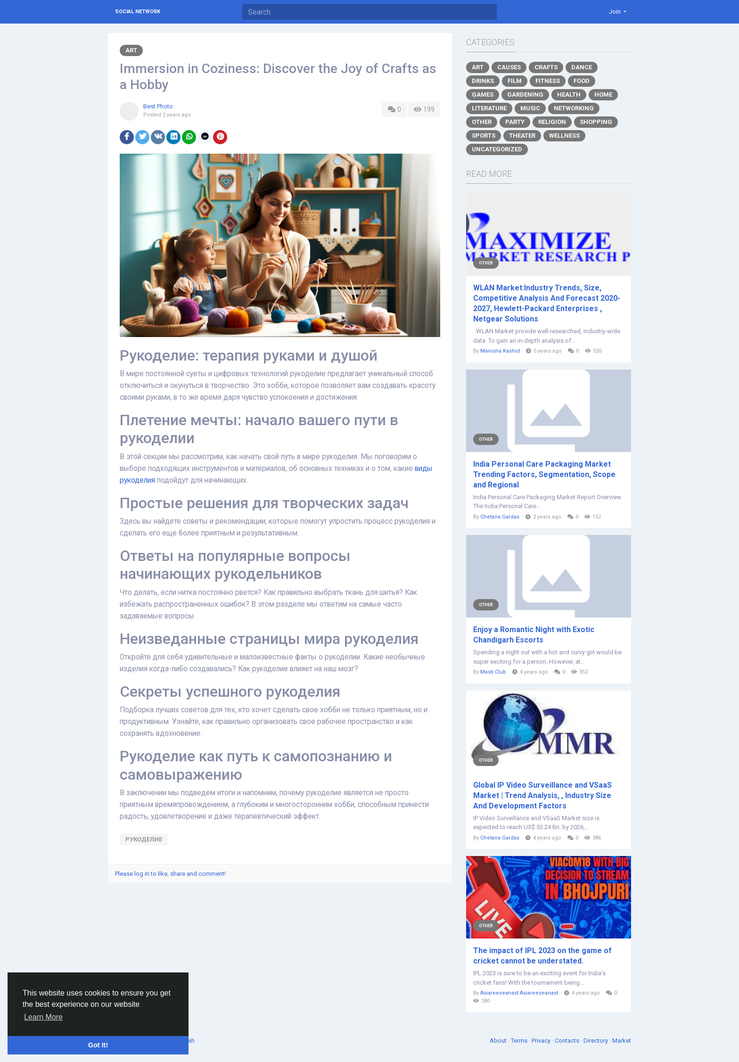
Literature (489, 108)
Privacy (542, 1040)
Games (482, 94)
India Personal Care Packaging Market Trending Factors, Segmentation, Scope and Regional (544, 474)
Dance (581, 67)
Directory (596, 1040)
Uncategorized (497, 149)
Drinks (483, 80)
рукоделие (143, 839)
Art (131, 50)
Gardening (525, 94)
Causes (509, 67)
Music (530, 108)
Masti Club (493, 672)
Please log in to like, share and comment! (170, 873)
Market (621, 1040)
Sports (483, 135)
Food (582, 80)
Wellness (564, 135)
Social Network (137, 11)
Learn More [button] (43, 1017)
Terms (520, 1040)
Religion (552, 121)
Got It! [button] (98, 1045)
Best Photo (158, 106)
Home (603, 94)
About (499, 1040)
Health (569, 94)
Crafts (546, 67)
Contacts (568, 1040)
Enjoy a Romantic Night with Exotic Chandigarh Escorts (533, 634)
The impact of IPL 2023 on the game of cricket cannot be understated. (542, 955)
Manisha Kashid (500, 351)
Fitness (547, 80)
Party (515, 121)
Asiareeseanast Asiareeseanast (519, 993)
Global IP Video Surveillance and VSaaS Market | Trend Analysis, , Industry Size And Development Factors (542, 795)
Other (482, 121)
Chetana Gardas (499, 517)
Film (515, 80)
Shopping (596, 121)
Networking (574, 108)
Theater (522, 135)
